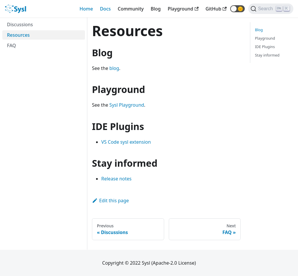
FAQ (11, 45)
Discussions (20, 24)
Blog (156, 9)
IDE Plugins (265, 46)
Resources (18, 35)
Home (86, 9)
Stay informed (267, 55)
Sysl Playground (126, 105)
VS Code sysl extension (126, 142)
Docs (105, 9)
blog (114, 68)
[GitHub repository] (216, 9)
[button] (237, 8)
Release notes (116, 178)
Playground (265, 38)
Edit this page (110, 200)
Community (131, 9)
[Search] (270, 8)
